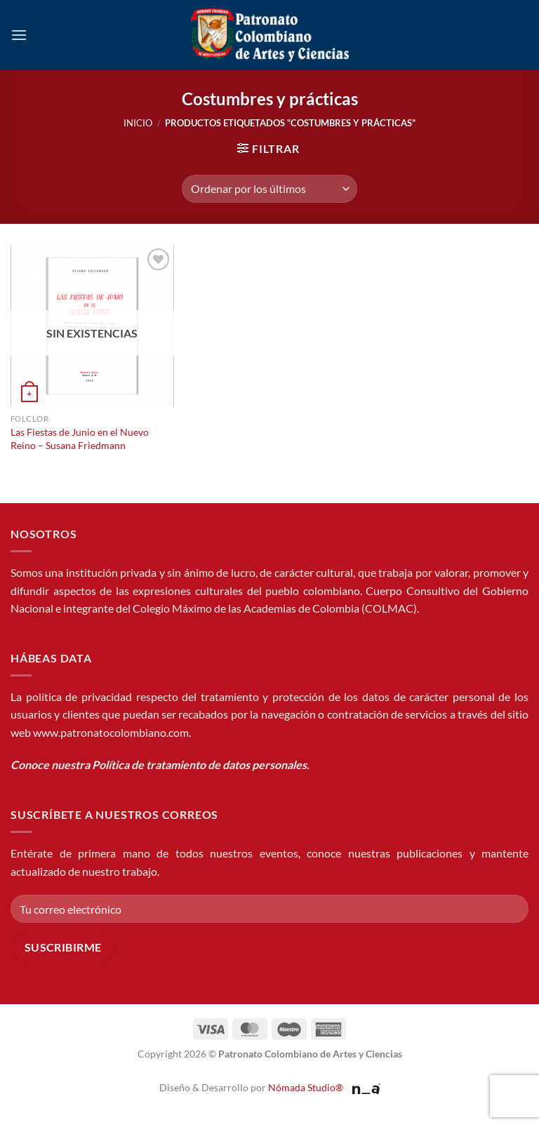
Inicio (138, 122)
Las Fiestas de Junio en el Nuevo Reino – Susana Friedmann (80, 438)
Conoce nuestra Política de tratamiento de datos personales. (160, 764)
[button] (19, 35)
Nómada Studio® (305, 1087)
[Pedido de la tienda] (269, 189)
